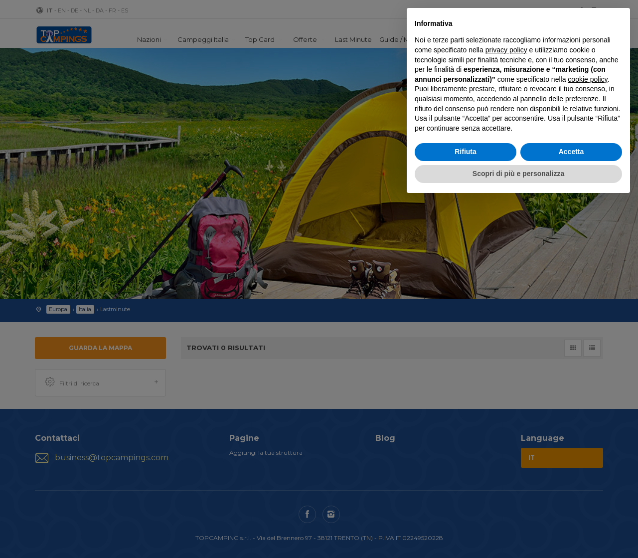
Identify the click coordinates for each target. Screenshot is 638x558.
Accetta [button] (571, 152)
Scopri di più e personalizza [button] (518, 174)
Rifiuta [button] (466, 152)
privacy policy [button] (506, 50)
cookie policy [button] (587, 79)
